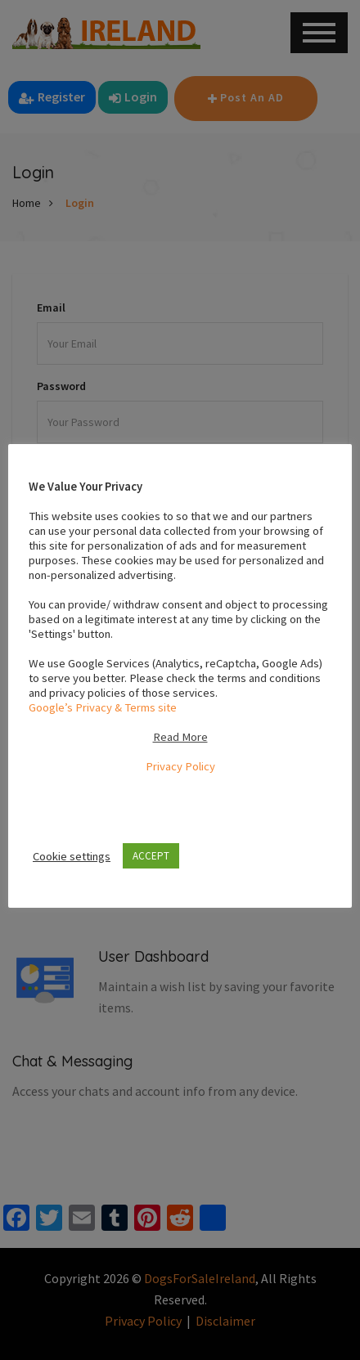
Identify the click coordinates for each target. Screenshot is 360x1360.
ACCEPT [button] (151, 856)
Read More (180, 736)
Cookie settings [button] (71, 856)
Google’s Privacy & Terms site (103, 707)
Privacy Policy (180, 766)
